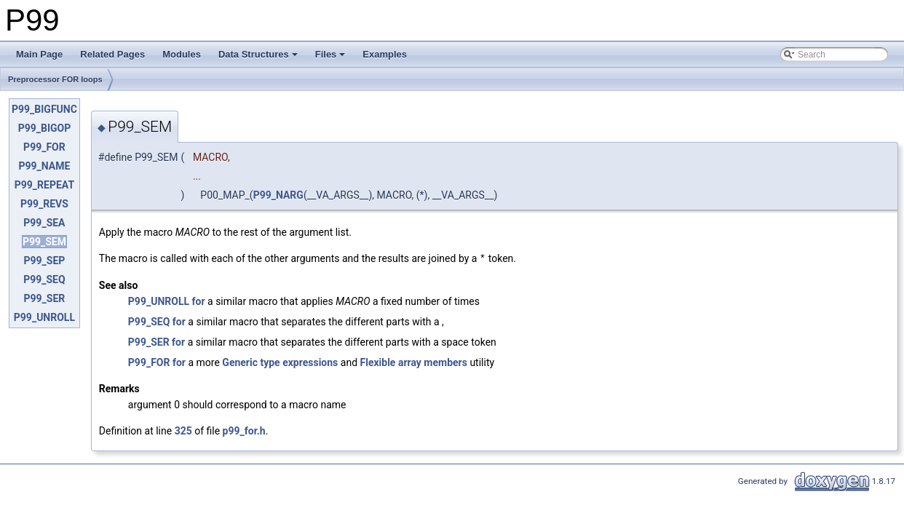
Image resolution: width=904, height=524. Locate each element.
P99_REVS (44, 204)
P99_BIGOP (44, 128)
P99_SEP (45, 260)
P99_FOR (44, 147)
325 (183, 430)
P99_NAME (44, 166)
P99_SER (45, 298)
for (198, 300)
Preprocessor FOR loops (55, 79)
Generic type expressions (280, 362)
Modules (181, 54)
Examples (384, 54)
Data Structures (258, 54)
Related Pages (112, 54)
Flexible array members (413, 362)
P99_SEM (44, 241)
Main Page (39, 54)
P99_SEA (44, 223)
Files (330, 54)
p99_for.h (244, 430)
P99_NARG (278, 195)
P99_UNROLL (44, 317)
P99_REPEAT (44, 185)
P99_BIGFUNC (44, 109)
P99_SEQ (44, 279)
